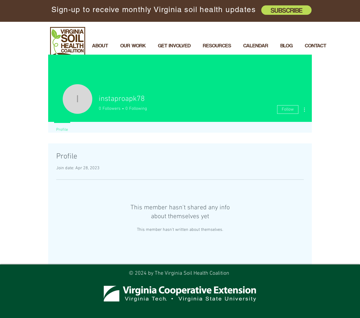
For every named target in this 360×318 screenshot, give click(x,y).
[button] (133, 45)
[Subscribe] (286, 10)
